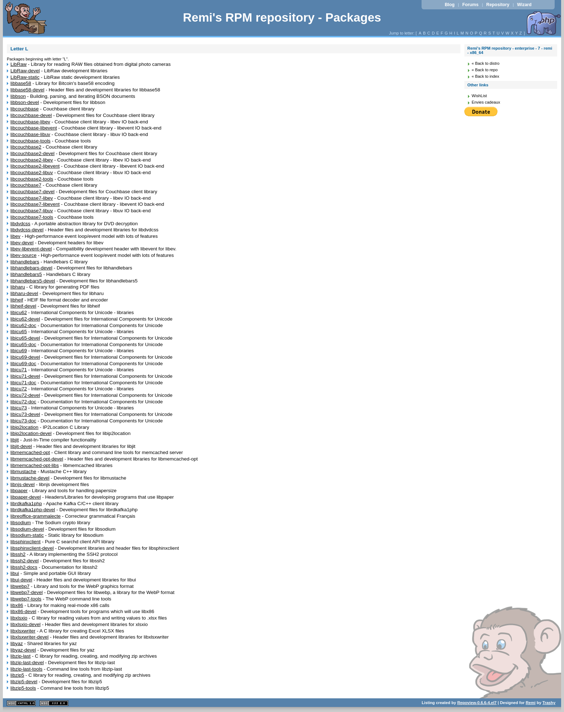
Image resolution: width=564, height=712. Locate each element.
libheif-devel (23, 306)
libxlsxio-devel (25, 624)
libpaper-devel (25, 497)
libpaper (19, 490)
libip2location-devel (30, 433)
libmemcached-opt (30, 452)
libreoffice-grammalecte (35, 516)
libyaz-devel (23, 650)
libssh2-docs (23, 567)
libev (15, 236)
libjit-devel (21, 446)
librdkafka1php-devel (32, 509)
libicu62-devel (25, 319)
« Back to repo (484, 70)
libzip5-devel (23, 681)
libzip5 (17, 675)
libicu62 (18, 312)
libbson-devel (24, 102)
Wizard (524, 4)
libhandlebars (24, 261)
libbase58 (20, 83)
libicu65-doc (23, 344)
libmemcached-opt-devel (36, 459)
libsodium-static (27, 535)
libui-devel (21, 579)
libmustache (23, 471)
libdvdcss (20, 223)
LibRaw (18, 64)
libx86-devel (23, 611)
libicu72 (18, 388)
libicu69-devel (25, 357)
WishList (479, 96)
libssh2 (18, 554)
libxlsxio (18, 618)
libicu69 (18, 350)
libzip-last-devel (27, 662)
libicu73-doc (23, 420)
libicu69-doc (23, 363)
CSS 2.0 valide (54, 703)
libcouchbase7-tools (31, 217)
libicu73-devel (25, 414)
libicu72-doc (23, 401)
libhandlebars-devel (31, 268)
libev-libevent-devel (31, 248)
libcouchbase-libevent (33, 128)
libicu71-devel (25, 376)
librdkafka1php (26, 503)
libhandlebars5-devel (32, 281)
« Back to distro (485, 63)
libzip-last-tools (26, 669)
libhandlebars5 (26, 274)
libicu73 (18, 408)
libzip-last (20, 656)
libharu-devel (24, 293)
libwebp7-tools (25, 599)
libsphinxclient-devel (32, 548)
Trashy (548, 702)
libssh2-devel (24, 560)
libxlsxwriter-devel (29, 637)
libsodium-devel (27, 529)
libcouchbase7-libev (31, 198)
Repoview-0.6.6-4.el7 (476, 702)
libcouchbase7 (25, 185)
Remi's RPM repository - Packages (282, 17)
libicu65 (18, 331)
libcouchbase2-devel (32, 153)
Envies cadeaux (486, 102)
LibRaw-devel (25, 70)
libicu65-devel (25, 338)
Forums (470, 4)
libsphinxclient (25, 541)
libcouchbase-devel (31, 115)
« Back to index (485, 76)
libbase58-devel (27, 89)
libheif (16, 300)
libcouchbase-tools (30, 141)
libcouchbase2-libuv (31, 172)
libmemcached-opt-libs (34, 465)
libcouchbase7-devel (32, 191)
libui (14, 573)
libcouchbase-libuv (30, 134)
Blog (449, 4)
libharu (17, 287)
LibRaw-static (25, 77)
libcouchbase (24, 109)
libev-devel (21, 242)
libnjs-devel (22, 484)
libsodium (20, 522)
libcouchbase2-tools (31, 179)
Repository (497, 4)
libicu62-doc (23, 325)
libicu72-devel (25, 395)
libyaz (16, 643)
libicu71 (18, 369)
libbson (18, 96)
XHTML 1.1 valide (21, 703)
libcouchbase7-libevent (35, 204)
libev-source (23, 255)
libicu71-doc (23, 382)
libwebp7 (19, 586)
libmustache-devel (29, 478)
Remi (530, 702)
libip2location (24, 427)
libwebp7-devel (26, 592)
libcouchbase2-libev (31, 160)
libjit (14, 440)
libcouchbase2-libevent (35, 166)
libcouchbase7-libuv (31, 210)
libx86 (16, 605)
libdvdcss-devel (27, 229)
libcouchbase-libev (30, 121)
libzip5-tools (23, 688)
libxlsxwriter (22, 631)
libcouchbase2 (25, 147)
